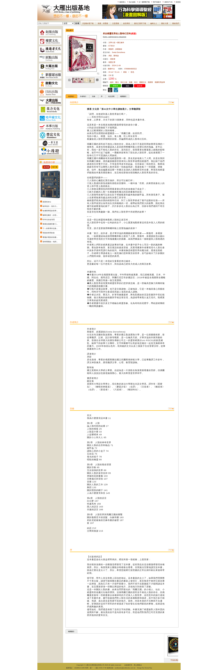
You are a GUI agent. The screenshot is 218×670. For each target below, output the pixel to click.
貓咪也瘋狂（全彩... (50, 215)
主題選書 (115, 23)
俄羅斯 (150, 82)
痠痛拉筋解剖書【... (50, 224)
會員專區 (126, 23)
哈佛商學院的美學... (50, 211)
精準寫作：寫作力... (50, 206)
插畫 (130, 82)
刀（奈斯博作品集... (50, 228)
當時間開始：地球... (50, 242)
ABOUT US (168, 2)
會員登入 (122, 2)
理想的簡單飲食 (49, 233)
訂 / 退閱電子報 (144, 2)
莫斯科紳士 (47, 202)
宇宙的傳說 (178, 660)
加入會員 (132, 2)
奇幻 (136, 82)
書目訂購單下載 (140, 23)
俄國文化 (142, 82)
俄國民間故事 (160, 82)
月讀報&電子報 (88, 23)
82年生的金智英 (49, 220)
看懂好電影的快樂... (50, 237)
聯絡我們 (175, 23)
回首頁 (178, 2)
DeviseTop (148, 668)
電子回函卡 (157, 2)
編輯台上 (153, 23)
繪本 (112, 82)
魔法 (117, 82)
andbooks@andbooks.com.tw (125, 668)
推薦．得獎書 (103, 23)
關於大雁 (164, 23)
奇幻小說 (123, 82)
